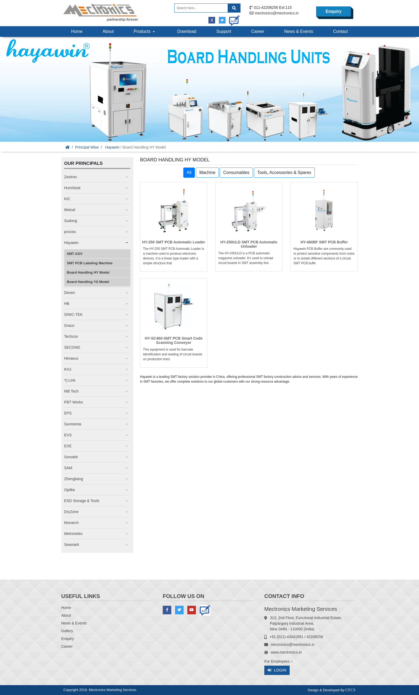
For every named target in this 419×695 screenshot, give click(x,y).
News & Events (298, 31)
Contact (340, 31)
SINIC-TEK (73, 314)
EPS (68, 413)
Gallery (67, 631)
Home (77, 31)
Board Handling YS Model (88, 282)
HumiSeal (72, 188)
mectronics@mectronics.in (276, 13)
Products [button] (145, 31)
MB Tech (71, 391)
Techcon (71, 336)
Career (257, 31)
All (189, 172)
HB (66, 303)
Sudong (70, 221)
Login (276, 670)
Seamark (71, 544)
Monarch (71, 523)
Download (186, 31)
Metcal (69, 210)
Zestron (70, 177)
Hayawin (112, 147)
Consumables (236, 172)
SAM (68, 468)
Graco (69, 325)
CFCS (351, 690)
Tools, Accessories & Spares (284, 172)
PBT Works (73, 402)
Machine (207, 172)
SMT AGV (75, 254)
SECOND (72, 347)
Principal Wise (87, 147)
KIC (67, 199)
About (108, 31)
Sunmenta (72, 424)
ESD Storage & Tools (81, 501)
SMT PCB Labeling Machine (89, 263)
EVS (68, 435)
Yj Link (69, 380)
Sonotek (71, 457)
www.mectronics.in (286, 652)
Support (223, 31)
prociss (70, 232)
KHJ (67, 369)
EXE (68, 446)
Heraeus (71, 358)
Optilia (69, 490)
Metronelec (73, 533)
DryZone (71, 512)
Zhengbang (73, 479)
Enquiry (333, 11)
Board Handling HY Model (88, 272)
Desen (69, 292)
